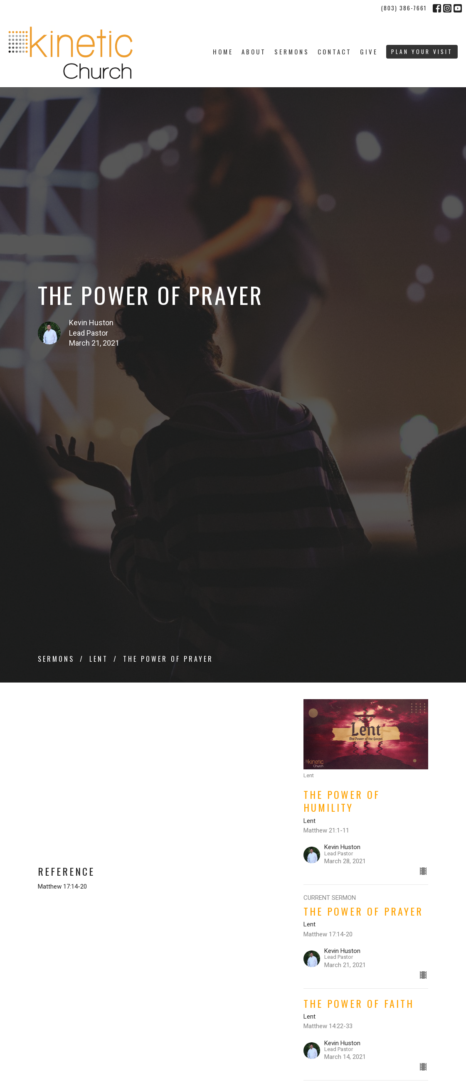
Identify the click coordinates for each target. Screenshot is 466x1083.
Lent (98, 659)
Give (369, 51)
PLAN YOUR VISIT (422, 51)
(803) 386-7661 (404, 8)
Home (223, 51)
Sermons (291, 51)
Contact (335, 51)
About (254, 51)
